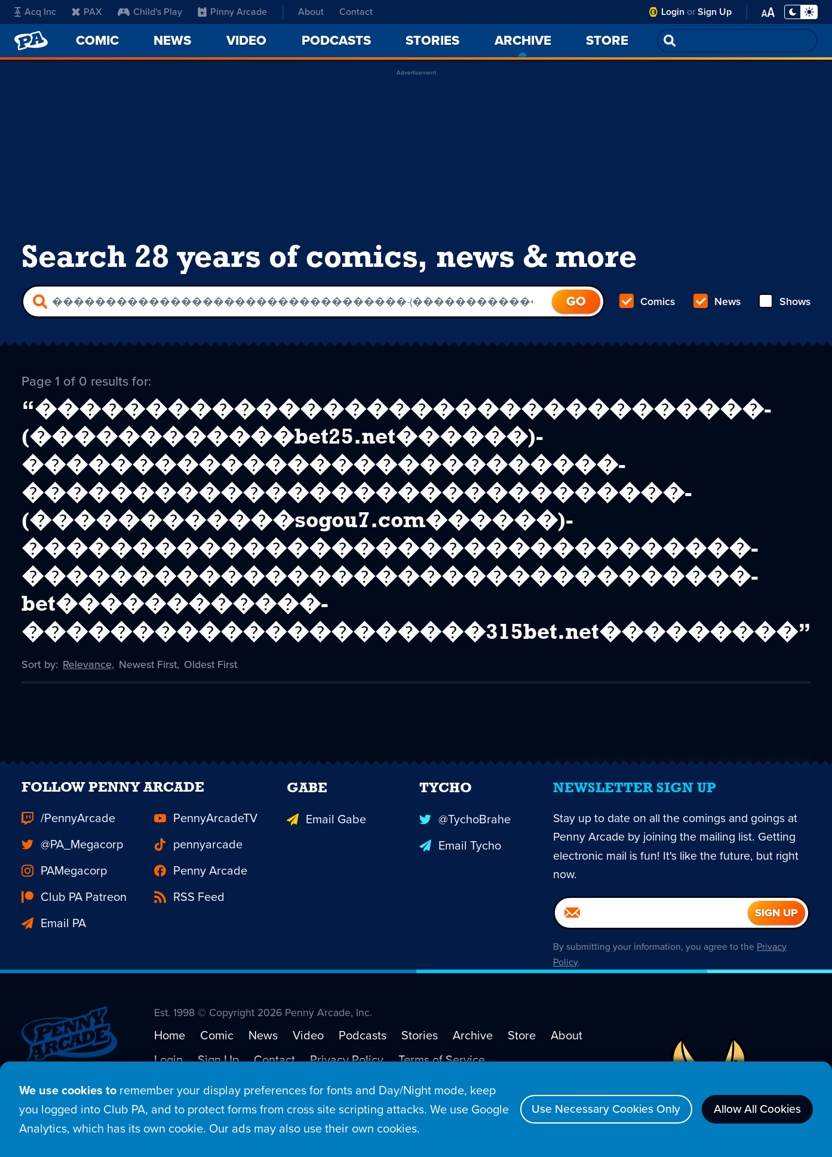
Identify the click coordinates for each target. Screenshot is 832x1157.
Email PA (54, 952)
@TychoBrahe (465, 847)
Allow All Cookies (754, 1109)
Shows (783, 303)
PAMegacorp (64, 899)
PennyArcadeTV (205, 847)
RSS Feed (189, 925)
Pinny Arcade (232, 12)
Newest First (148, 673)
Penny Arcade (200, 899)
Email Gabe (326, 847)
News (716, 303)
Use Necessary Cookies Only (597, 1109)
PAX (87, 12)
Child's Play (150, 12)
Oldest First (212, 673)
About (311, 12)
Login (672, 12)
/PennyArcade (68, 847)
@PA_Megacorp (72, 873)
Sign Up (715, 12)
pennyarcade (198, 873)
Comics (647, 303)
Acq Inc (35, 12)
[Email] (651, 942)
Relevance (87, 673)
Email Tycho (460, 873)
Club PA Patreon (74, 925)
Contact (356, 12)
